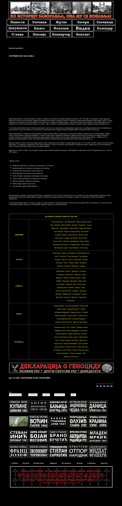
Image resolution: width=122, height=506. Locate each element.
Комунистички (39, 463)
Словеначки (91, 463)
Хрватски (104, 463)
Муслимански (66, 463)
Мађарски (53, 463)
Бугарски (26, 463)
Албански (14, 463)
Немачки (80, 463)
